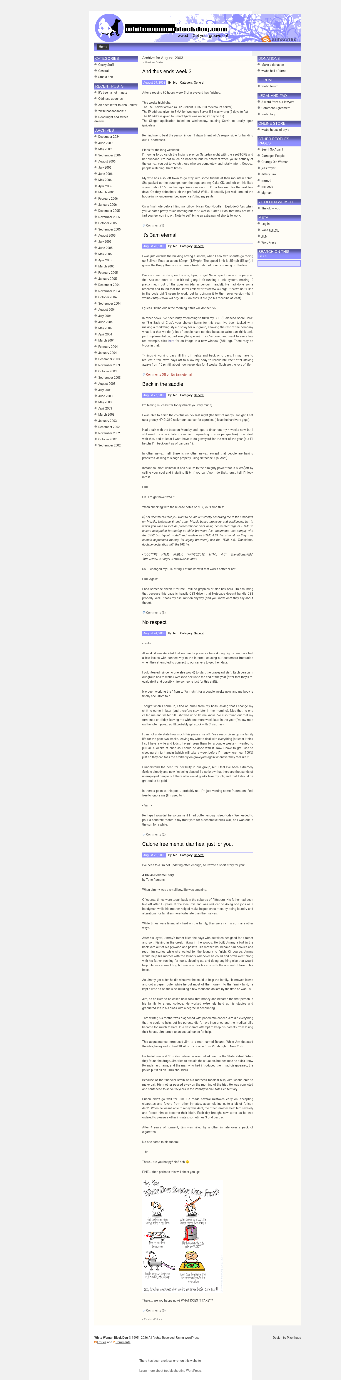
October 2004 (107, 297)
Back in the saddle (162, 384)
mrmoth (266, 180)
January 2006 (107, 204)
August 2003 (106, 383)
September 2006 (109, 155)
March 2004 (106, 340)
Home (103, 46)
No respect (154, 622)
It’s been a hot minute (112, 92)
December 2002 (109, 427)
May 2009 (105, 149)
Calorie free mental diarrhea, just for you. (187, 844)
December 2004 (109, 285)
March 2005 (106, 266)
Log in (265, 224)
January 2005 (107, 278)
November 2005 (109, 217)
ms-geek (267, 186)
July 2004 (104, 316)
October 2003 (107, 371)
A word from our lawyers (277, 102)
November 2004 (109, 291)
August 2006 (106, 161)
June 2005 (105, 248)
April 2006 (105, 186)
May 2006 (105, 180)
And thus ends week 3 (167, 71)
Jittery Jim (268, 174)
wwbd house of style (275, 129)
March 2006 (106, 192)
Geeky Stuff (106, 64)
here (171, 341)
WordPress (268, 242)
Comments (122, 1342)
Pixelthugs (294, 1337)
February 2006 (108, 198)
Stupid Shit (105, 77)
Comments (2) (156, 834)
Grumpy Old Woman (274, 162)
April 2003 (105, 408)
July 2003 (104, 390)
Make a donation (272, 64)
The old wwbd (270, 208)
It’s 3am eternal (159, 235)
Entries (101, 1342)
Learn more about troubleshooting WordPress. (170, 1370)
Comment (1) (155, 225)
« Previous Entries (152, 1319)
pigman (266, 192)
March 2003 (106, 414)
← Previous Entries (152, 62)
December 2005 (109, 210)
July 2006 (104, 167)
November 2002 (109, 433)
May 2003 (105, 402)
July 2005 (104, 241)
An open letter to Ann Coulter (117, 105)
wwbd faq (268, 114)
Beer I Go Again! (272, 149)
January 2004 (107, 353)
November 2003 (109, 365)
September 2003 (109, 377)
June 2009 (105, 143)
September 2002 (109, 445)
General (199, 82)
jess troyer (268, 168)
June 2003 (105, 396)
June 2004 (105, 322)
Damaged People (272, 156)
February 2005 (108, 272)
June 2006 (105, 174)
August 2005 (106, 235)
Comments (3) (156, 612)
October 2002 (107, 439)
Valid (270, 230)
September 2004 (109, 303)
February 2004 (108, 346)
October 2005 (107, 223)
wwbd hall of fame (273, 71)
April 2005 (105, 260)
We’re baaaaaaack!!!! (112, 111)
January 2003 (107, 421)
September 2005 (109, 229)
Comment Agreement (275, 108)
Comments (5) (156, 1310)
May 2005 (105, 254)
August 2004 (106, 309)
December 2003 (109, 359)
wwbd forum (269, 86)
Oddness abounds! (111, 98)
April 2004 (105, 334)
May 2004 (105, 328)
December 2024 (109, 136)
